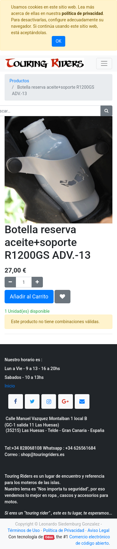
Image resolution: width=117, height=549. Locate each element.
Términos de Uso (24, 530)
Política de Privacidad (63, 530)
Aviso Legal (99, 530)
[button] (62, 296)
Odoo (49, 537)
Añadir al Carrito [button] (29, 297)
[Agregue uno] (37, 282)
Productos (19, 80)
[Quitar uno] (10, 282)
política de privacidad (82, 13)
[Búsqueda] (106, 110)
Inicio (10, 385)
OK (58, 41)
